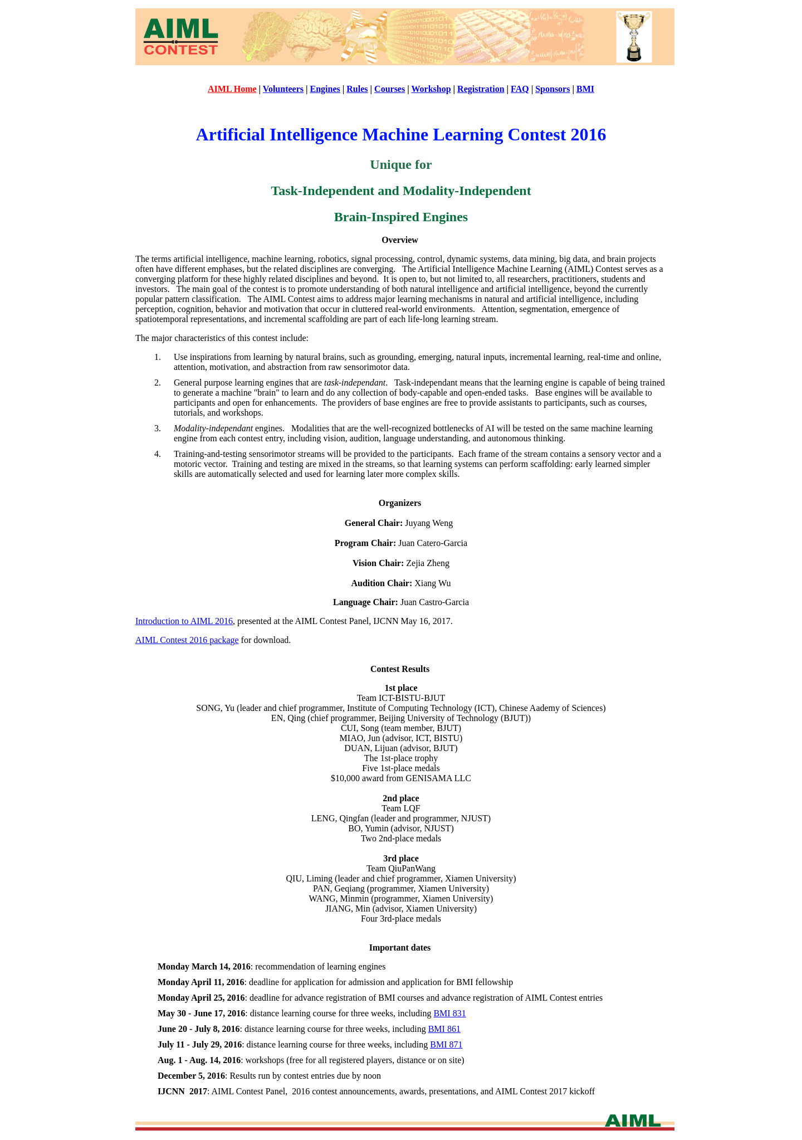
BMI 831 (449, 1013)
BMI (585, 89)
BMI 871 (446, 1044)
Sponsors (552, 89)
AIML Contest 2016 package (187, 640)
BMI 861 (444, 1029)
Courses (389, 89)
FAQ (520, 89)
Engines (325, 89)
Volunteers (283, 89)
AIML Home (232, 89)
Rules (357, 89)
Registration (480, 89)
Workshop (431, 89)
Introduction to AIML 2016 (184, 621)
